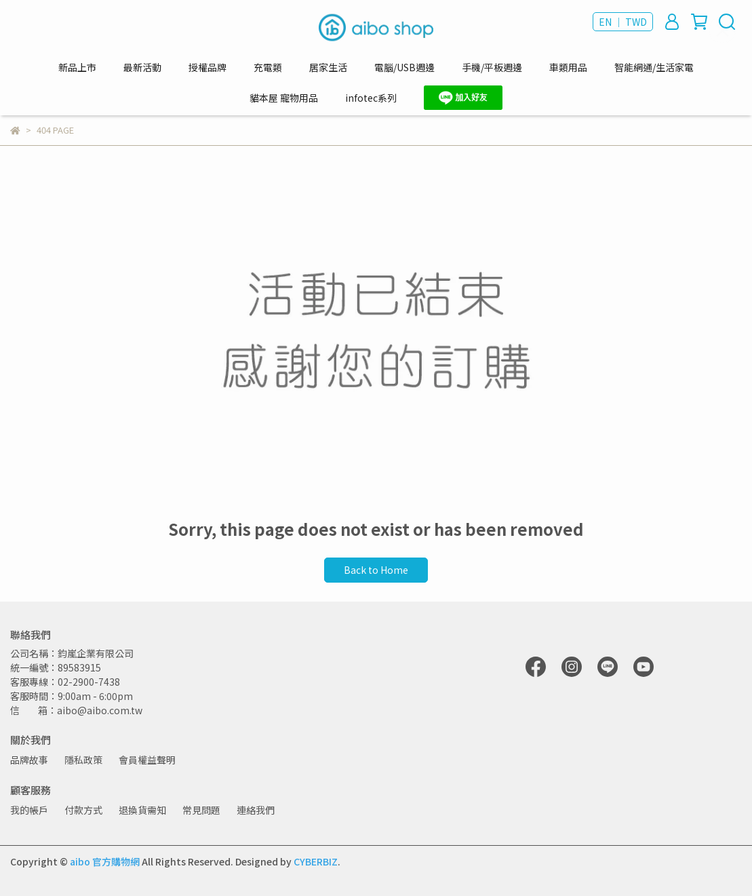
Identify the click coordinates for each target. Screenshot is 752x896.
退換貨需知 (142, 810)
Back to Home (376, 570)
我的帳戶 (29, 810)
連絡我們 (256, 810)
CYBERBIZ (316, 861)
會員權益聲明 (147, 759)
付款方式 (83, 810)
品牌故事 (29, 759)
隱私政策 (83, 759)
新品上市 (77, 67)
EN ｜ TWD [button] (623, 22)
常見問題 (201, 810)
